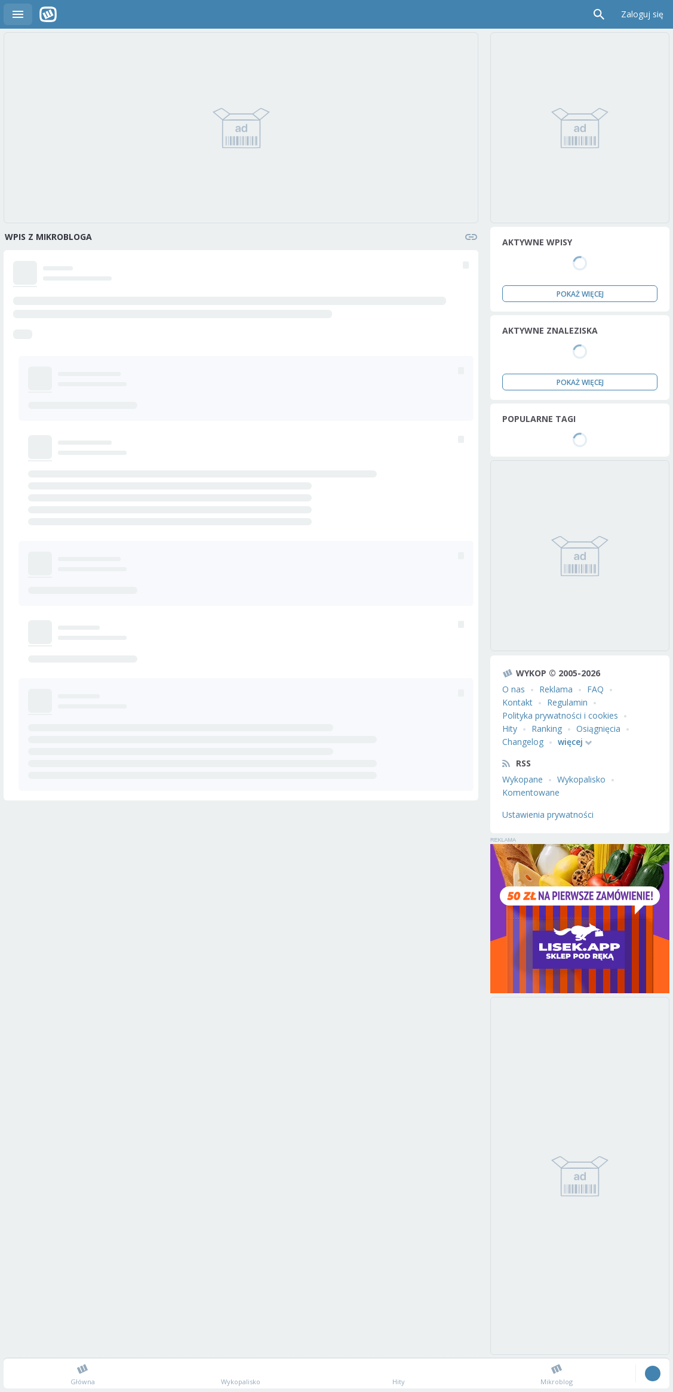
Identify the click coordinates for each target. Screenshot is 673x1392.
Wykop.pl (48, 14)
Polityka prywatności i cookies (560, 715)
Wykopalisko (581, 779)
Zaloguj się (642, 14)
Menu (18, 14)
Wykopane (522, 779)
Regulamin (567, 702)
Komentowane (531, 792)
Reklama (556, 689)
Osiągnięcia (598, 728)
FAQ (595, 689)
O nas (513, 689)
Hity (509, 728)
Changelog (522, 741)
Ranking (546, 728)
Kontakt (517, 702)
